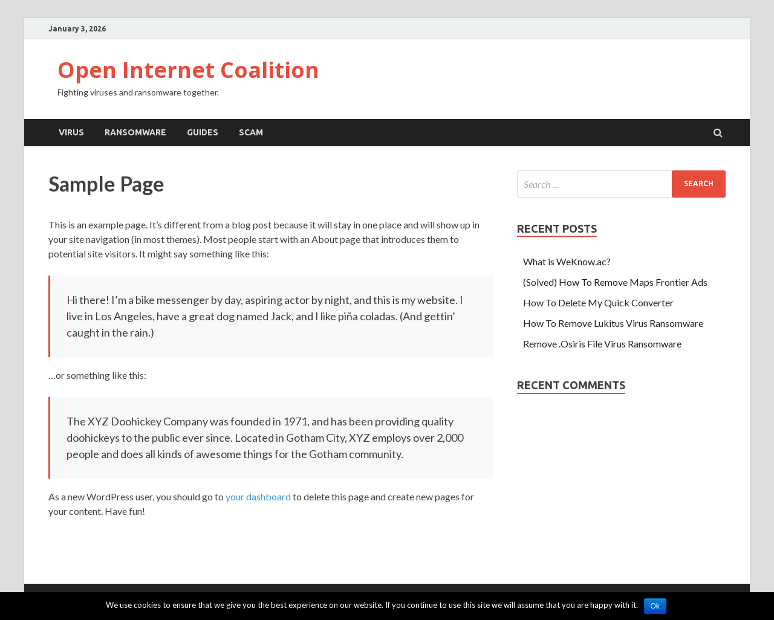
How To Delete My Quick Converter (598, 302)
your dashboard (258, 496)
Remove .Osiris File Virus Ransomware (602, 343)
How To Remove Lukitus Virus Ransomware (613, 323)
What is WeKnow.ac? (567, 261)
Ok (655, 606)
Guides (202, 132)
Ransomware (135, 132)
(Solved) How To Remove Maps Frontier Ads (615, 282)
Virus (71, 132)
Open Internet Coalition (188, 70)
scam (251, 132)
